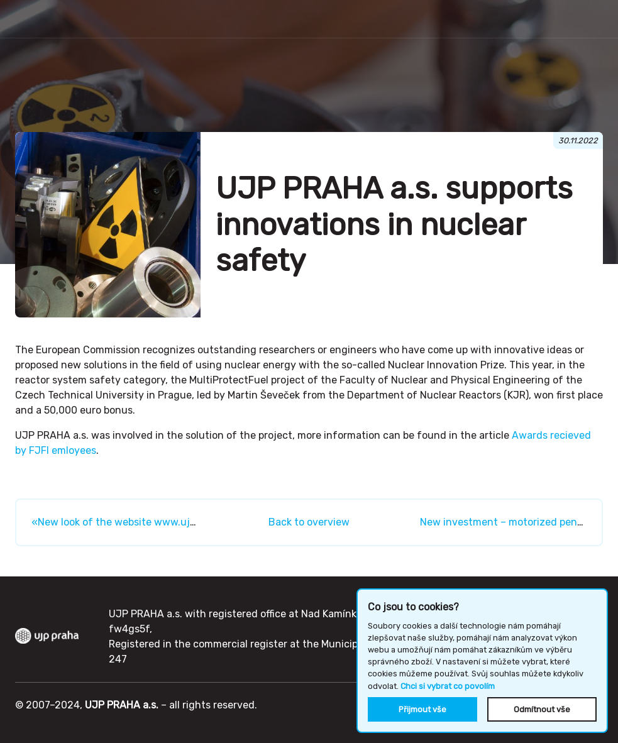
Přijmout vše (422, 709)
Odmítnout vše (542, 709)
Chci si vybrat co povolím (447, 686)
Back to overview (309, 522)
